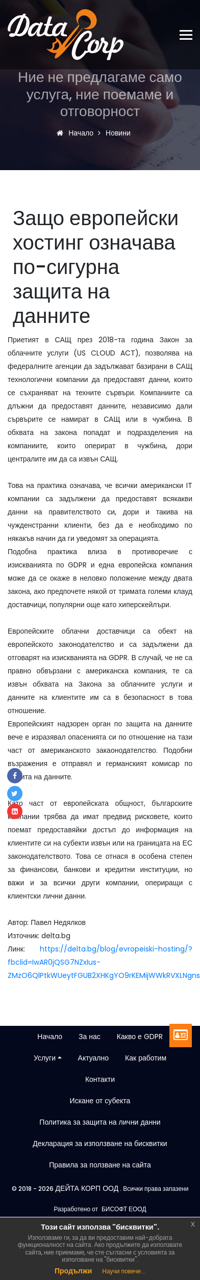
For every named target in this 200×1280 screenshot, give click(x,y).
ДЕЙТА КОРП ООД (86, 1188)
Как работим (145, 1058)
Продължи (73, 1271)
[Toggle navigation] (190, 35)
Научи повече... (123, 1271)
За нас (90, 1036)
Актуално (93, 1058)
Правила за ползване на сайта (100, 1165)
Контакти (100, 1079)
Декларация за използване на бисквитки (100, 1143)
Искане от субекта (100, 1101)
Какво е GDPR (140, 1036)
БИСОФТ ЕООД (124, 1209)
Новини (117, 133)
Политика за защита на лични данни (99, 1122)
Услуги (45, 1058)
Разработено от (76, 1209)
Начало (77, 133)
